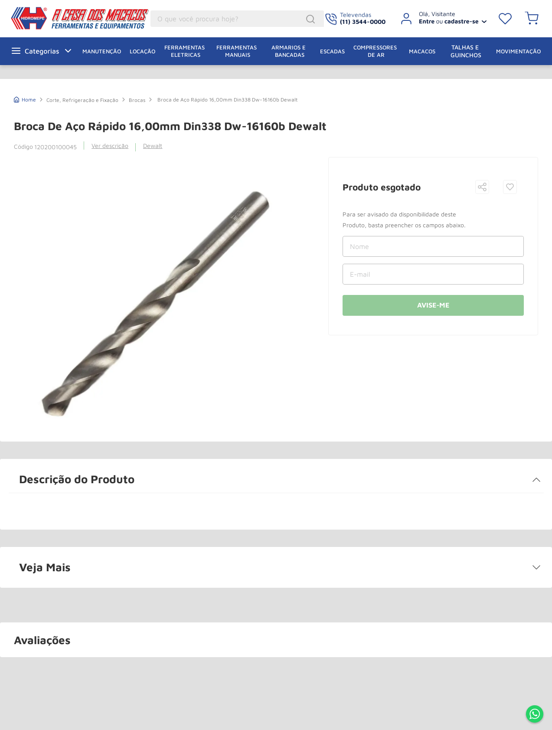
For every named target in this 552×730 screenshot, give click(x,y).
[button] (482, 187)
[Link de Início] (25, 99)
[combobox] (236, 18)
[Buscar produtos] (312, 19)
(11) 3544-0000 (362, 21)
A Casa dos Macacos (58, 18)
